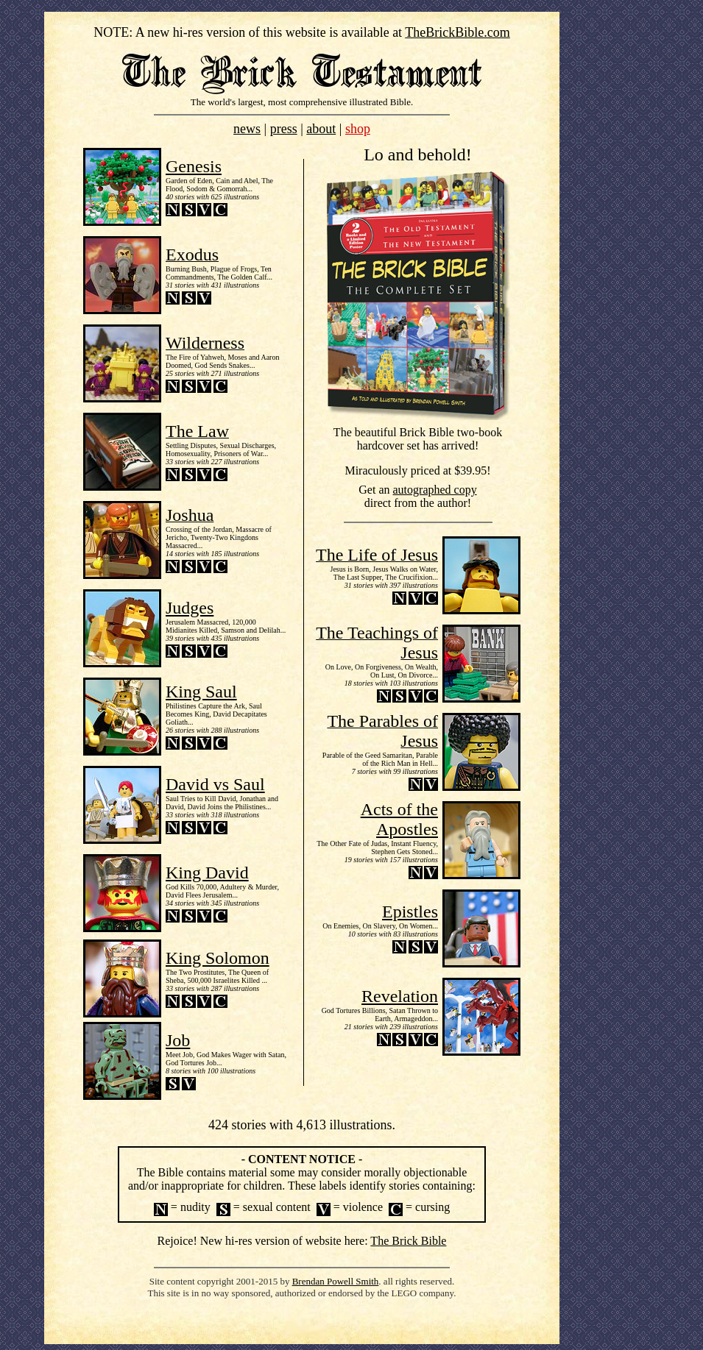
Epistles (410, 911)
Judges (189, 607)
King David (207, 872)
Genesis (194, 166)
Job (178, 1040)
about (321, 128)
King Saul (201, 691)
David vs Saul (215, 784)
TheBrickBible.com (457, 32)
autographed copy (435, 489)
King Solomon (217, 957)
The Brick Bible (408, 1240)
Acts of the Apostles (399, 819)
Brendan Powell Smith (335, 1281)
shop (357, 128)
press (283, 128)
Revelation (399, 996)
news (247, 128)
